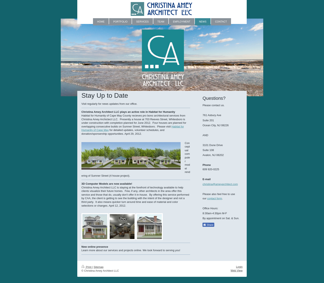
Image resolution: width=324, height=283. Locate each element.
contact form (214, 198)
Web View (237, 270)
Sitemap (99, 267)
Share (208, 225)
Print (86, 267)
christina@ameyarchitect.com (220, 184)
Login (239, 266)
